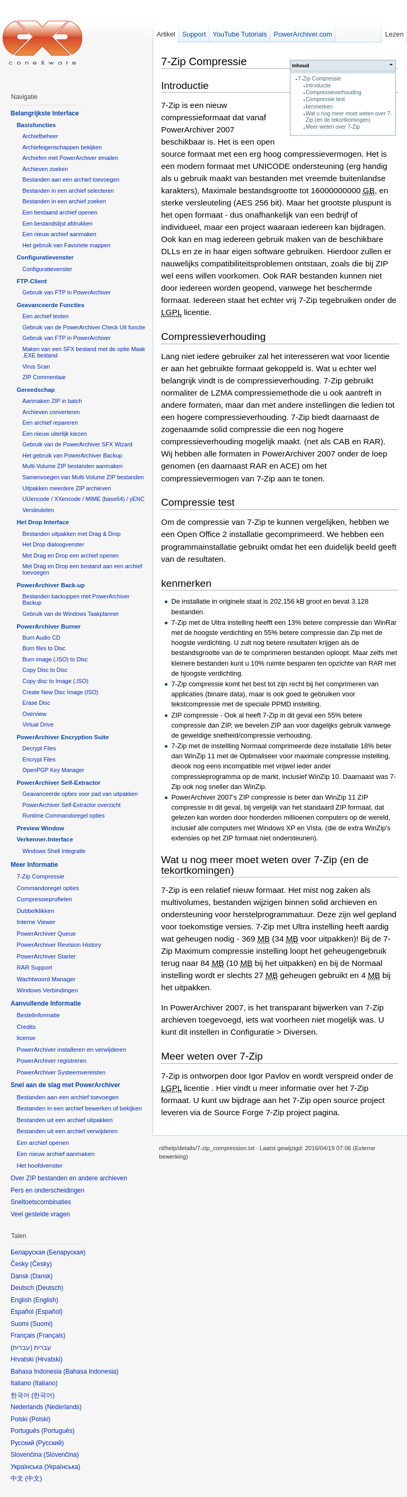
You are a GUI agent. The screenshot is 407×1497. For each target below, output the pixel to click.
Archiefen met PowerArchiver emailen (70, 158)
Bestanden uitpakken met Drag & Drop (71, 534)
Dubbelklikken (35, 911)
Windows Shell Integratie (53, 851)
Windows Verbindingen (47, 990)
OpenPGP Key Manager (53, 770)
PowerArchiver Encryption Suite (62, 737)
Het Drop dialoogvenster (53, 544)
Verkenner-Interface (44, 839)
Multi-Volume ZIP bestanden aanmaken (72, 466)
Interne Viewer (35, 922)
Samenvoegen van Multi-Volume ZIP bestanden (83, 477)
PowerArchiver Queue (45, 933)
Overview (34, 714)
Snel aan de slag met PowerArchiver (65, 1085)
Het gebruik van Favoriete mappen (66, 245)
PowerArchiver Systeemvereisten (60, 1072)
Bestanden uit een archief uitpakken (64, 1120)
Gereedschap (35, 390)
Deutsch (49, 1288)
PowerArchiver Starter (45, 956)
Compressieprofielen (44, 899)
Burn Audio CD (41, 637)
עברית (21, 1347)
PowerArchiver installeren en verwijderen (71, 1049)
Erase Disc (36, 703)
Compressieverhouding (333, 92)
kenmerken (319, 107)
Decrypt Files (39, 748)
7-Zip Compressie (319, 79)
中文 (33, 1478)
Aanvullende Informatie (46, 1003)
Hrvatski (49, 1359)
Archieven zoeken (45, 169)
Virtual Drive (38, 724)
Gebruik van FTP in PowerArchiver (66, 292)
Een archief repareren (50, 422)
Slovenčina (61, 1454)
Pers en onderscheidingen (47, 1190)
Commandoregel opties (47, 888)
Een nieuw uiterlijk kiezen (54, 434)
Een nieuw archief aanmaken (59, 234)
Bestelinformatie (38, 1015)
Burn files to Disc (43, 648)
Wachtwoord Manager (45, 979)
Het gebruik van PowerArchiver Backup (72, 455)
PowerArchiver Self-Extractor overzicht (71, 805)
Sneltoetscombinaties (41, 1202)
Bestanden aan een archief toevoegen (70, 179)
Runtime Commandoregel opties (63, 815)
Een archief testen (45, 316)
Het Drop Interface (42, 522)
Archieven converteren (50, 412)
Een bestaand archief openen (59, 212)
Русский (50, 1443)
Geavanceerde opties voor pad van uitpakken (80, 794)
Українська (62, 1467)
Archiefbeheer (40, 136)
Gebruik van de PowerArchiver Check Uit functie (83, 327)
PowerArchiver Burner (48, 626)
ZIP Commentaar (44, 377)
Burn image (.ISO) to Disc (54, 659)
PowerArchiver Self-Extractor (58, 782)
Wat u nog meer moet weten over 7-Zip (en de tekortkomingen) (349, 117)
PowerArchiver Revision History (58, 945)
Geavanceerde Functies (50, 305)
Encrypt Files (39, 759)
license (25, 1038)
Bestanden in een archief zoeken (64, 201)
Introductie (318, 85)
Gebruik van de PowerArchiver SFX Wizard (77, 444)
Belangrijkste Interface (45, 113)
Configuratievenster (45, 257)
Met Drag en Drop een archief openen (70, 555)
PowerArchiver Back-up (50, 585)
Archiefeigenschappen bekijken (62, 147)
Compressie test (325, 99)
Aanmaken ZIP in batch (52, 401)
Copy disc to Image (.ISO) (55, 681)
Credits (26, 1027)
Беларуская (66, 1252)
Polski (39, 1419)
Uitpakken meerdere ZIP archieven (66, 488)
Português (58, 1431)
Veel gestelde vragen (40, 1214)
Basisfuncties (36, 125)
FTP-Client (31, 281)
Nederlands (63, 1407)
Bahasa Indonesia (90, 1371)
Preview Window (40, 828)
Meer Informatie (34, 864)
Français (51, 1335)
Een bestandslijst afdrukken (57, 223)
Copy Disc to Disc (44, 670)
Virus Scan (36, 366)
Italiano (45, 1383)
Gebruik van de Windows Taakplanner (70, 614)
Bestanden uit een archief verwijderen (67, 1131)
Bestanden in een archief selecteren (68, 190)
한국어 (42, 1395)
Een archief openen (42, 1143)
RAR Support (34, 967)
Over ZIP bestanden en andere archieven (69, 1178)
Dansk (41, 1276)
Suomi (41, 1324)
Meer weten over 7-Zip (333, 127)
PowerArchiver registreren (51, 1060)
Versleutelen (38, 510)
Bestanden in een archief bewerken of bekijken (78, 1108)
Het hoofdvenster (39, 1165)
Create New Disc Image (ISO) (60, 692)
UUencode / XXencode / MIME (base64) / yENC (83, 499)
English (46, 1300)
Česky (41, 1264)
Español (49, 1311)
